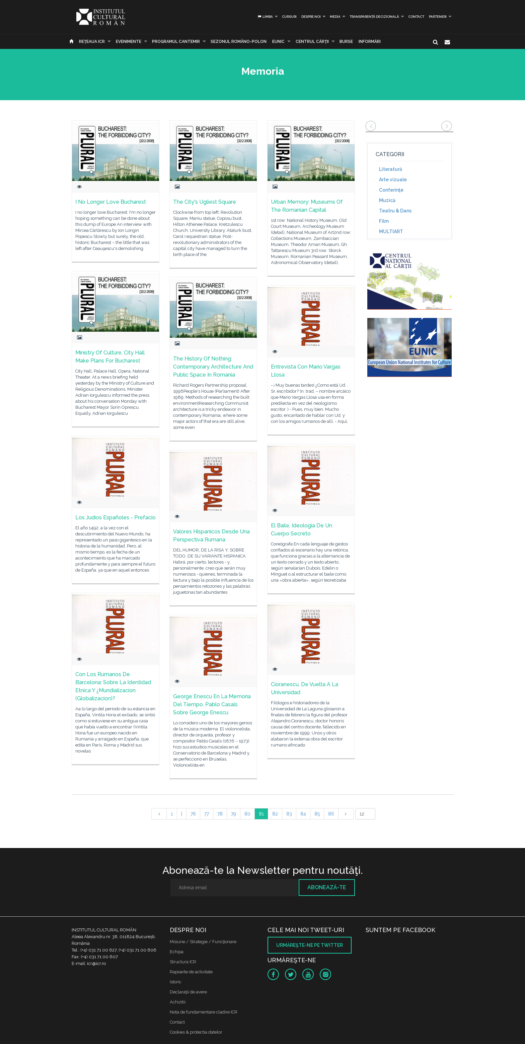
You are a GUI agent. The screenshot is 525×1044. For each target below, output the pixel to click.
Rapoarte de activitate (191, 971)
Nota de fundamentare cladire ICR (203, 1012)
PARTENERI (438, 16)
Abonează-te (326, 887)
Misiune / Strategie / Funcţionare (203, 941)
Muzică (387, 200)
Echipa (176, 951)
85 (317, 814)
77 (206, 814)
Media (335, 16)
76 (193, 814)
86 (331, 814)
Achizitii (177, 1001)
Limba (265, 16)
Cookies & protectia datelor (196, 1032)
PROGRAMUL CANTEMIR (176, 41)
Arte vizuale (393, 179)
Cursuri (289, 16)
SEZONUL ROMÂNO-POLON (239, 41)
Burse (346, 41)
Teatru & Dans (395, 210)
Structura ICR (183, 961)
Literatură (390, 169)
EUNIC (278, 41)
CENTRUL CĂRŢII (312, 41)
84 (303, 814)
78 (220, 814)
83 (289, 814)
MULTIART (391, 231)
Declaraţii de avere (188, 991)
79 (233, 814)
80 (247, 814)
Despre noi (311, 16)
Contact (416, 16)
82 (275, 814)
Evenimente (128, 41)
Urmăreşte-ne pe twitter (309, 945)
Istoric (175, 981)
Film (384, 221)
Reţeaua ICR (92, 41)
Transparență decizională (374, 16)
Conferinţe (391, 190)
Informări (370, 41)
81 (261, 814)
